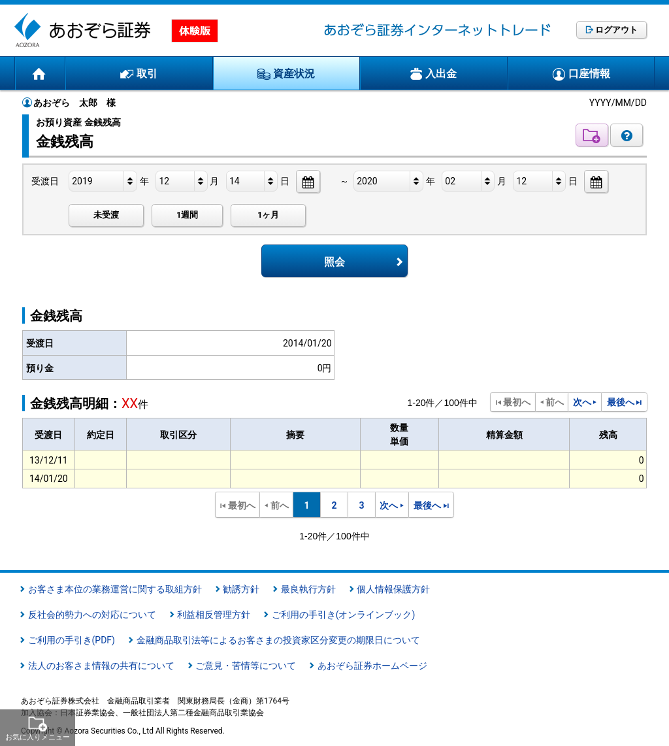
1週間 (187, 215)
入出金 (441, 73)
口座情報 (589, 73)
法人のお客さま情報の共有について (101, 665)
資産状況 (294, 73)
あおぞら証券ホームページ (372, 665)
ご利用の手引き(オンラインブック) (344, 614)
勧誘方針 (241, 589)
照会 (334, 262)
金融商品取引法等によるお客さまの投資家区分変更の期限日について (278, 640)
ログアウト (616, 30)
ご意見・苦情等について (245, 665)
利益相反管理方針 (213, 614)
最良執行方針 (308, 589)
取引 (147, 73)
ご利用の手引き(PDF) (71, 640)
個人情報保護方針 (393, 589)
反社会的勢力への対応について (92, 614)
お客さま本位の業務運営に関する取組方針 (115, 589)
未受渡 (106, 215)
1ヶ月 (268, 215)
